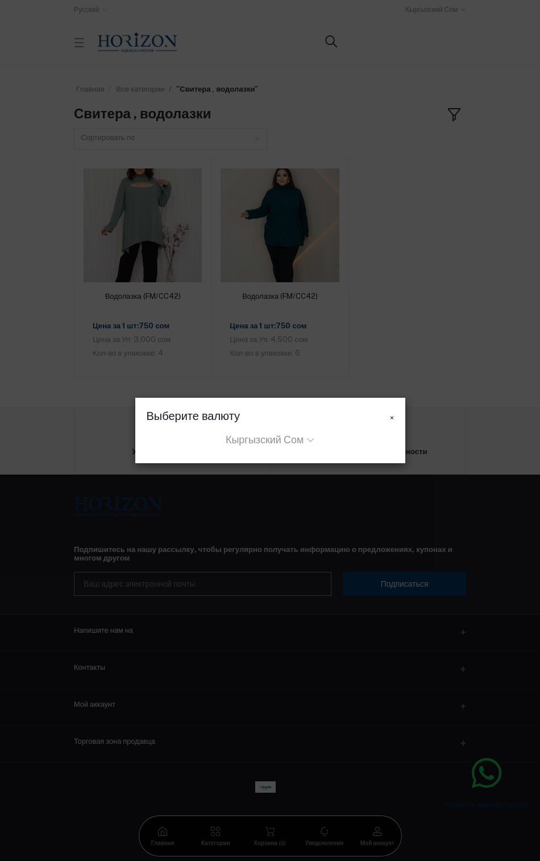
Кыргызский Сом (265, 440)
